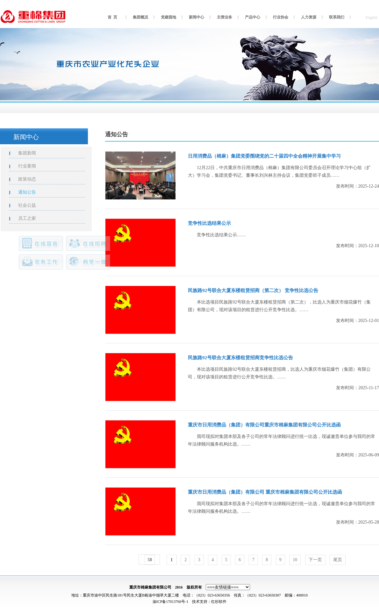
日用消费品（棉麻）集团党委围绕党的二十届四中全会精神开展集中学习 (264, 156)
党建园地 (168, 17)
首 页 (112, 17)
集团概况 (140, 17)
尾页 (337, 559)
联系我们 (336, 17)
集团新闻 (31, 153)
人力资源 (308, 17)
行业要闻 (31, 166)
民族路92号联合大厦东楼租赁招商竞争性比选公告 (240, 357)
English (371, 17)
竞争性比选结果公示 (209, 223)
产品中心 (252, 17)
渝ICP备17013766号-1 (171, 601)
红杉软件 (218, 601)
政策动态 (31, 179)
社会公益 (31, 205)
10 (295, 559)
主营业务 (224, 17)
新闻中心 (196, 17)
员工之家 (31, 218)
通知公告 (31, 192)
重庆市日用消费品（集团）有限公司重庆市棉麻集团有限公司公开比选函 (264, 424)
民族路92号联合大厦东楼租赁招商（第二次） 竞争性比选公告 (253, 290)
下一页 (315, 559)
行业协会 (280, 17)
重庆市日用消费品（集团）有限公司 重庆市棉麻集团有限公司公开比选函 (265, 492)
